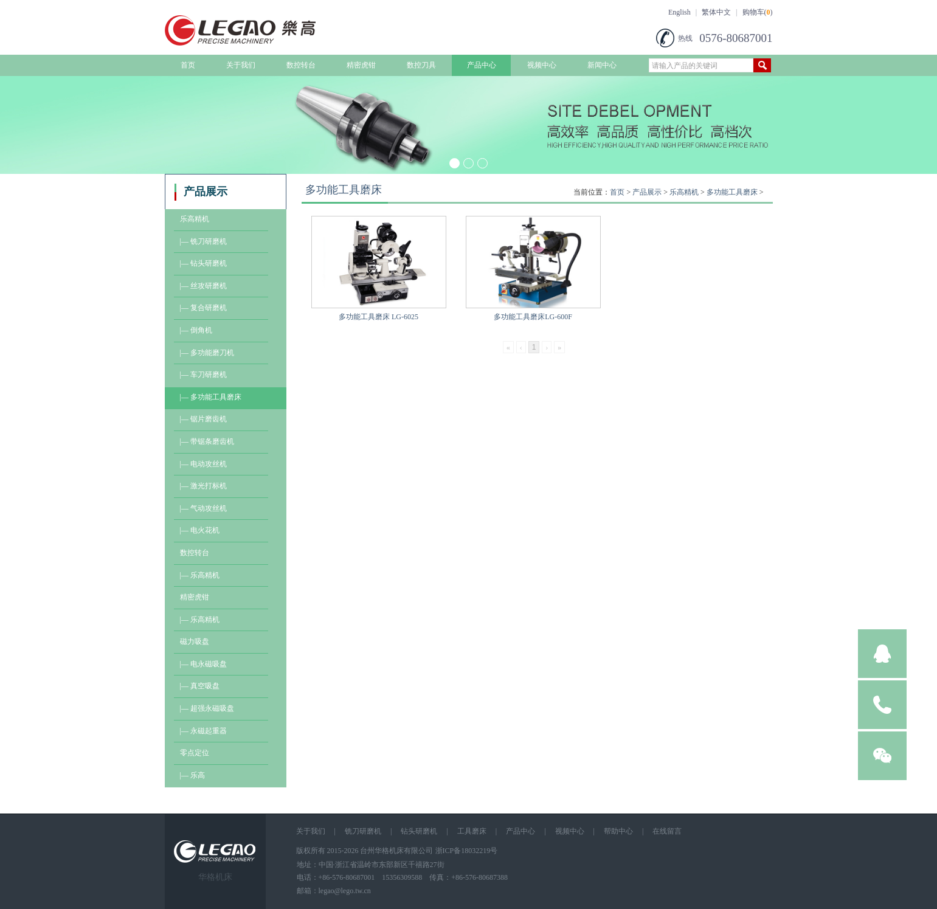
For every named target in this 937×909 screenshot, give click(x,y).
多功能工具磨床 (732, 192)
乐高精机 (684, 192)
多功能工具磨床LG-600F (533, 317)
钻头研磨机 (419, 831)
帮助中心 (618, 831)
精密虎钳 (361, 65)
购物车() (757, 12)
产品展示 (647, 192)
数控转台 (301, 65)
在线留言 (667, 831)
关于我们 (240, 65)
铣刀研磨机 (363, 831)
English (679, 12)
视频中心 (541, 65)
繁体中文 (716, 12)
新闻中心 (602, 65)
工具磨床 (471, 831)
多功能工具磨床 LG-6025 (378, 317)
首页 (188, 65)
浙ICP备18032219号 (466, 850)
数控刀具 (421, 65)
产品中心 (481, 65)
